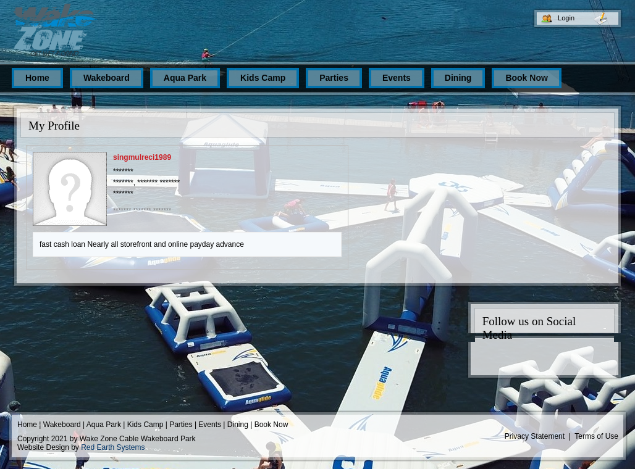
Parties (180, 424)
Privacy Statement (535, 436)
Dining (237, 424)
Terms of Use (596, 436)
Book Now (271, 424)
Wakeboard (62, 424)
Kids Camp (145, 424)
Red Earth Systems (113, 447)
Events (209, 424)
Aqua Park (103, 424)
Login (566, 18)
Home (27, 424)
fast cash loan (62, 244)
